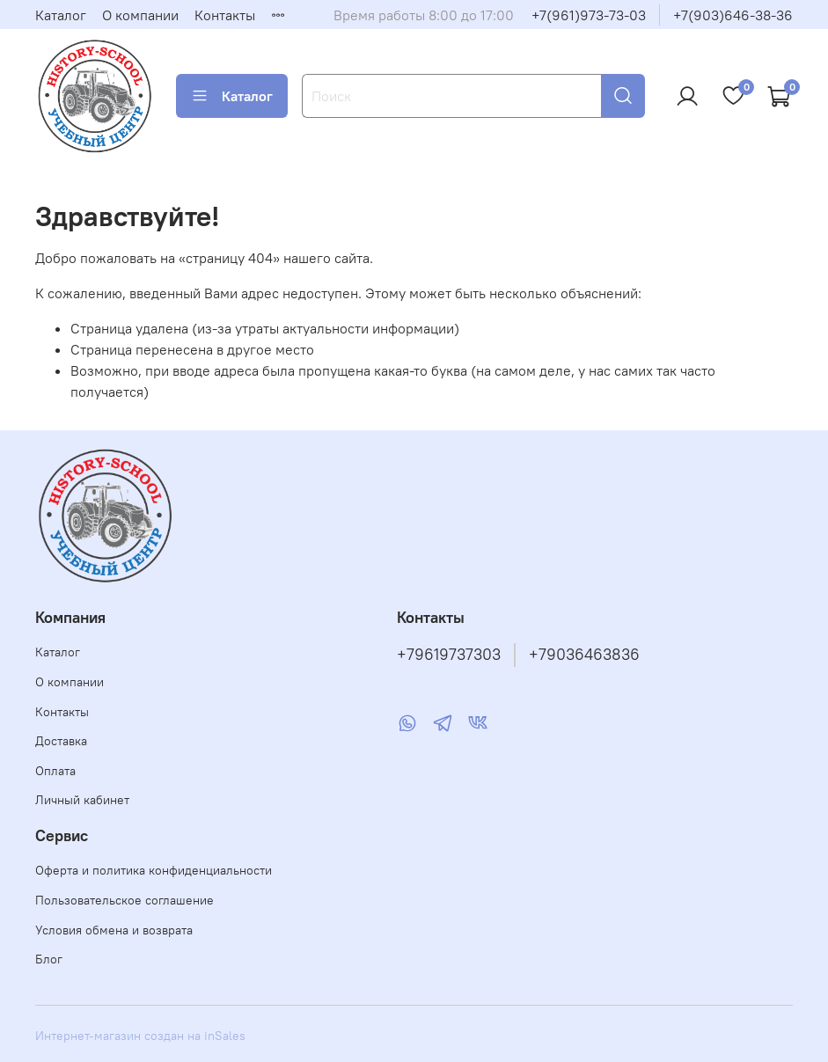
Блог (48, 959)
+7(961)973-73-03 (588, 15)
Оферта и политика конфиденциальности (153, 870)
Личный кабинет (82, 800)
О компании (140, 15)
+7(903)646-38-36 (733, 15)
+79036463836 (584, 654)
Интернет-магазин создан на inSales (140, 1036)
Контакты (224, 15)
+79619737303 (449, 654)
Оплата (55, 771)
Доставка (61, 741)
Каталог (60, 15)
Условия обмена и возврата (114, 930)
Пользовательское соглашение (124, 900)
